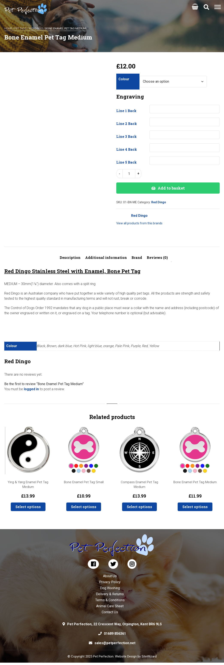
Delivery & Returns (110, 594)
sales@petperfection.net (114, 643)
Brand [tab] (137, 257)
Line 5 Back (126, 162)
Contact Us (110, 612)
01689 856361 (115, 634)
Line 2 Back (126, 123)
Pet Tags (20, 28)
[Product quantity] (129, 173)
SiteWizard (149, 656)
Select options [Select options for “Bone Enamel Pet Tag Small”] (83, 506)
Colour (123, 79)
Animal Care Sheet (110, 606)
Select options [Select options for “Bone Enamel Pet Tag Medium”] (195, 506)
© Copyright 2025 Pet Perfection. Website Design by (105, 656)
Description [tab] (70, 257)
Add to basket (171, 188)
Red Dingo (36, 28)
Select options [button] (28, 506)
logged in (31, 389)
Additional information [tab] (106, 257)
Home (8, 28)
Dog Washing (110, 588)
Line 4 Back (126, 149)
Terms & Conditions (110, 600)
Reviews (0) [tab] (157, 257)
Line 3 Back (126, 136)
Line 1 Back (126, 110)
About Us (110, 576)
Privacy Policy (110, 582)
